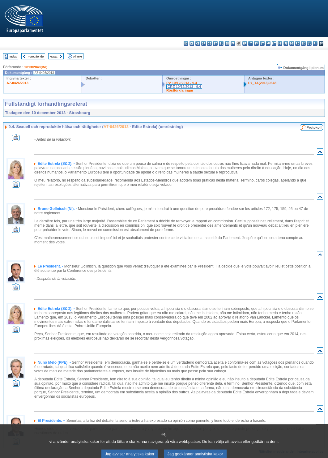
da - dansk (203, 43)
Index (13, 56)
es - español (192, 43)
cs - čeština (197, 43)
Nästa (54, 56)
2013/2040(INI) (36, 67)
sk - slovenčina (303, 43)
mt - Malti (274, 43)
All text (77, 56)
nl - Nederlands (280, 43)
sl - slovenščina (309, 43)
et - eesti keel (215, 43)
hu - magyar (268, 43)
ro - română (297, 43)
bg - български (186, 43)
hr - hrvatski (244, 43)
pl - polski (285, 43)
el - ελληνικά (221, 43)
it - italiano (250, 43)
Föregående (36, 56)
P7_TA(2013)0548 (262, 83)
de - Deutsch (209, 43)
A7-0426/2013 (17, 83)
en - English (227, 43)
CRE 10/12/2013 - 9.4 (184, 86)
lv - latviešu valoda (256, 43)
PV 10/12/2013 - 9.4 (181, 83)
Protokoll (314, 127)
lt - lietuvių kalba (262, 43)
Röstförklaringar (179, 90)
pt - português (291, 43)
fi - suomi (315, 43)
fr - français (233, 43)
